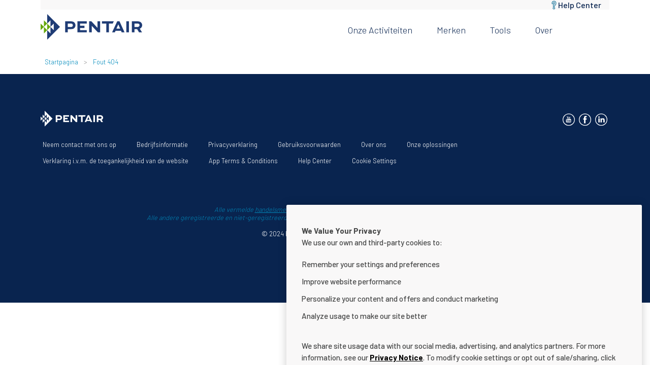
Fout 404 (105, 62)
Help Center (579, 5)
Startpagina (61, 62)
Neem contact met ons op (79, 144)
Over (543, 29)
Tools (500, 29)
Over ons (373, 144)
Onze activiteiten (380, 29)
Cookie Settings (374, 161)
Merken (451, 29)
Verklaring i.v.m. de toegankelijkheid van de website (115, 161)
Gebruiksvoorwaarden (309, 144)
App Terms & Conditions (243, 161)
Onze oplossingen (432, 144)
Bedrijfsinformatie (162, 144)
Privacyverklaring (232, 144)
